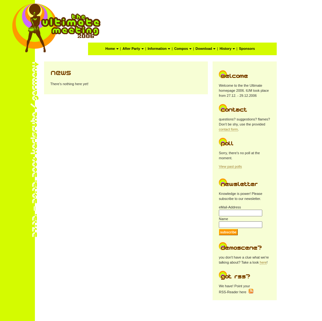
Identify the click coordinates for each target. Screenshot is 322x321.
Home (112, 48)
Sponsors (247, 48)
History (227, 48)
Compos (183, 48)
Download (206, 48)
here (263, 262)
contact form (228, 129)
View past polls (230, 166)
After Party (132, 48)
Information (159, 48)
